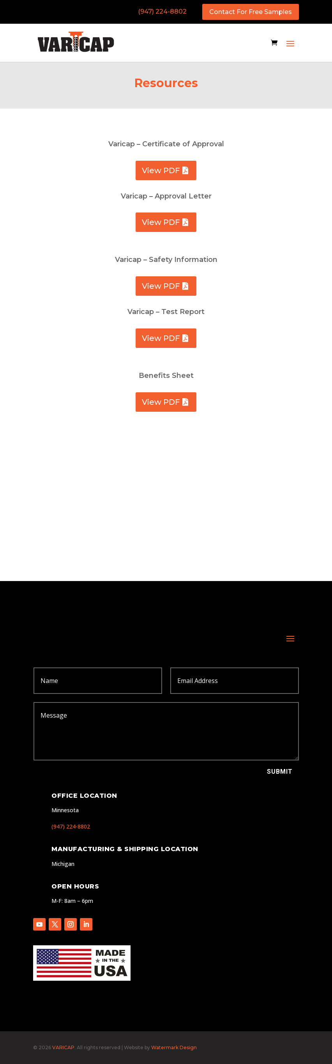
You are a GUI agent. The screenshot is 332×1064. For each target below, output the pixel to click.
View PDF (161, 170)
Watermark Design (174, 1047)
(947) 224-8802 (162, 11)
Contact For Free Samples (250, 12)
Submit (280, 771)
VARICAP (63, 1047)
